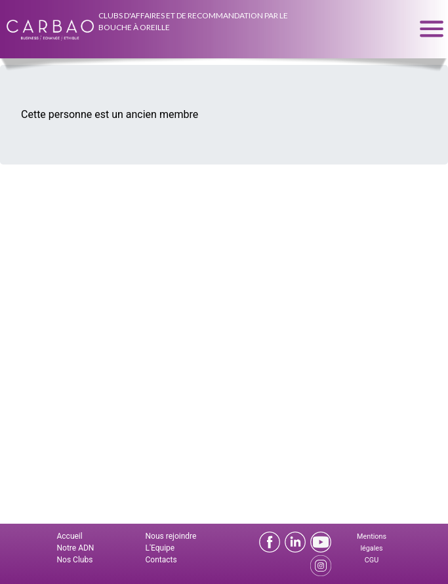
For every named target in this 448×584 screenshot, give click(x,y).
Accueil (70, 536)
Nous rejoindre (171, 536)
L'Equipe (160, 548)
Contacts (161, 559)
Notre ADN (75, 548)
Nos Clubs (75, 559)
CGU (371, 560)
